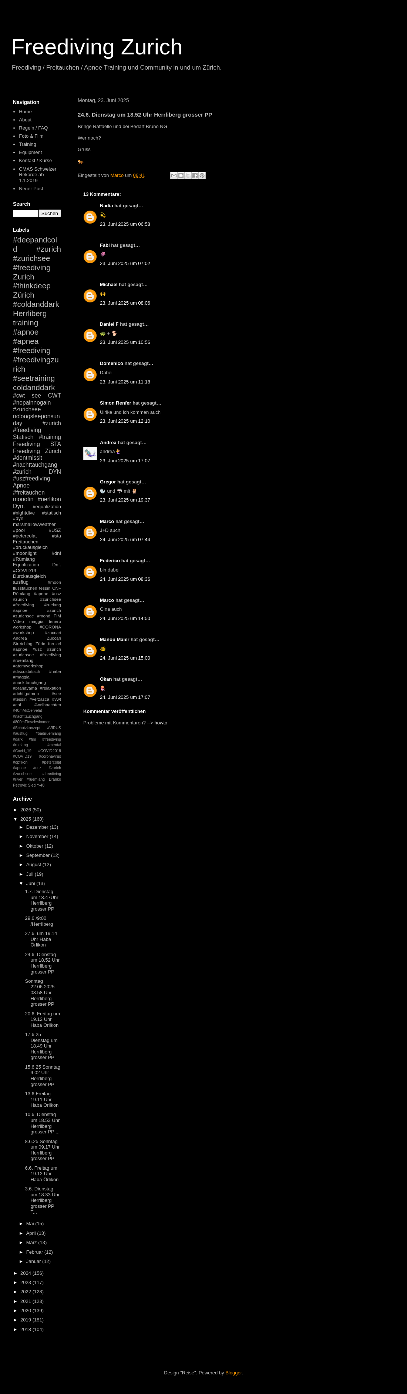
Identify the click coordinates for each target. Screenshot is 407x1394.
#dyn (18, 518)
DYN (55, 472)
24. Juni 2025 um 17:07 (125, 697)
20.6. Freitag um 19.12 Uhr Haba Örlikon (42, 1019)
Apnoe (21, 485)
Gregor (108, 482)
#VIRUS (54, 728)
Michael (109, 284)
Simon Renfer (115, 403)
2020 (26, 1310)
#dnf (56, 553)
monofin (23, 499)
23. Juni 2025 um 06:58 (125, 224)
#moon (54, 582)
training (25, 322)
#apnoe (25, 332)
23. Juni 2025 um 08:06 (125, 303)
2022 (26, 1291)
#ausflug (20, 733)
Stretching (23, 643)
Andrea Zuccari (37, 638)
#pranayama (25, 688)
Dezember (38, 827)
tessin (45, 588)
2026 (26, 809)
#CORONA (50, 626)
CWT (54, 395)
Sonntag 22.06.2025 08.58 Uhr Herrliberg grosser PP (39, 992)
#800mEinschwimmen (32, 722)
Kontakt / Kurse (35, 160)
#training (50, 437)
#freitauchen (29, 492)
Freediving (26, 444)
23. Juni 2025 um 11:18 (125, 382)
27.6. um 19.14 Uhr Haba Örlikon (41, 939)
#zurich (22, 472)
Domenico (111, 363)
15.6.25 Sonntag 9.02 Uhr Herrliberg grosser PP (42, 1075)
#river (18, 779)
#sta (56, 536)
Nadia (106, 205)
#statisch (51, 513)
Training (27, 144)
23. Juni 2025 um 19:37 (125, 500)
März (32, 1242)
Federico (110, 560)
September (38, 855)
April (31, 1233)
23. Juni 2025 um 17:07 (125, 460)
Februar (35, 1252)
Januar (34, 1261)
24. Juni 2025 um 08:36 (125, 579)
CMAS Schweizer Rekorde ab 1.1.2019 (37, 174)
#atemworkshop (28, 665)
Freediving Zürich (37, 451)
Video (18, 621)
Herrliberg (30, 313)
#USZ (55, 530)
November (38, 836)
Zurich (23, 276)
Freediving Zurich (97, 46)
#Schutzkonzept (26, 728)
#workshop (23, 632)
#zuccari (53, 632)
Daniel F (109, 324)
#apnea (25, 341)
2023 (26, 1282)
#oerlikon (49, 499)
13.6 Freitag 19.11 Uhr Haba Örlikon (41, 1099)
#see (56, 693)
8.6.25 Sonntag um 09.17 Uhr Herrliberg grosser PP (42, 1150)
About (25, 120)
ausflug (20, 582)
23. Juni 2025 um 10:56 (125, 342)
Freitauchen (25, 541)
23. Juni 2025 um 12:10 (125, 421)
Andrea (108, 442)
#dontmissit (27, 458)
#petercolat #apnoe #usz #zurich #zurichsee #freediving (37, 768)
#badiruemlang (48, 733)
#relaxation (50, 688)
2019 (26, 1320)
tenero (55, 621)
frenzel (54, 643)
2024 (26, 1273)
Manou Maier (114, 639)
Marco (107, 521)
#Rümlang (24, 559)
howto (161, 723)
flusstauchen (25, 588)
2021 (26, 1301)
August (34, 864)
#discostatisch (26, 671)
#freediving (32, 350)
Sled (32, 785)
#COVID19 (24, 570)
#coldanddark (36, 304)
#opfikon (20, 762)
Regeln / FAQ (33, 128)
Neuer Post (31, 188)
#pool (19, 530)
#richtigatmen (26, 693)
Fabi (105, 245)
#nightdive (24, 513)
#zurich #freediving (37, 426)
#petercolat (25, 536)
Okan (106, 679)
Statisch (23, 437)
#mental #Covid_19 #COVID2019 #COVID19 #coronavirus (37, 750)
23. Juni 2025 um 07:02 (125, 263)
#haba (55, 671)
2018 (26, 1329)
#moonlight (25, 553)
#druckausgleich (30, 547)
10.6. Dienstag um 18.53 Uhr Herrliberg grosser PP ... (42, 1123)
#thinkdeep (32, 285)
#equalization (47, 506)
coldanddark (34, 387)
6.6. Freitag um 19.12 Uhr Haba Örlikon (41, 1173)
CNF (56, 588)
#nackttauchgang (29, 682)
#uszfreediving (31, 478)
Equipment (30, 152)
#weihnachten (47, 704)
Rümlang (21, 593)
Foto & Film (31, 136)
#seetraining (34, 378)
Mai (31, 1223)
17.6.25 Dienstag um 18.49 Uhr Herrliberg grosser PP (41, 1046)
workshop (22, 626)
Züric (40, 643)
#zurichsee (27, 409)
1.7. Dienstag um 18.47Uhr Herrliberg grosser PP (41, 900)
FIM (57, 615)
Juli (30, 874)
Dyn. (19, 506)
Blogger (233, 1372)
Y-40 (40, 785)
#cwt (19, 395)
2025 (26, 819)
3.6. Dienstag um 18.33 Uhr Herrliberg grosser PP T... (42, 1200)
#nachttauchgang (35, 465)
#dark (18, 739)
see (36, 395)
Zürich (23, 295)
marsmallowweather (34, 524)
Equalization (26, 564)
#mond (43, 615)
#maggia (21, 676)
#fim (32, 739)
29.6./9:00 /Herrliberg (39, 921)
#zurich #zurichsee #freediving (37, 258)
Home (25, 111)
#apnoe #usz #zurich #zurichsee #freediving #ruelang (37, 599)
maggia (36, 621)
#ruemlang (36, 779)
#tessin (20, 699)
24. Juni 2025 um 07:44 (125, 539)
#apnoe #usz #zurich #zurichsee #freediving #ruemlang (37, 655)
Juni (31, 883)
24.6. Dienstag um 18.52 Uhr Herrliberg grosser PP (42, 963)
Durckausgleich (29, 576)
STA (55, 444)
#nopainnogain (32, 402)
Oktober (35, 846)
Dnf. (56, 564)
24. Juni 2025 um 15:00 (125, 658)
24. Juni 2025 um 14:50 (125, 618)
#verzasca (39, 699)
